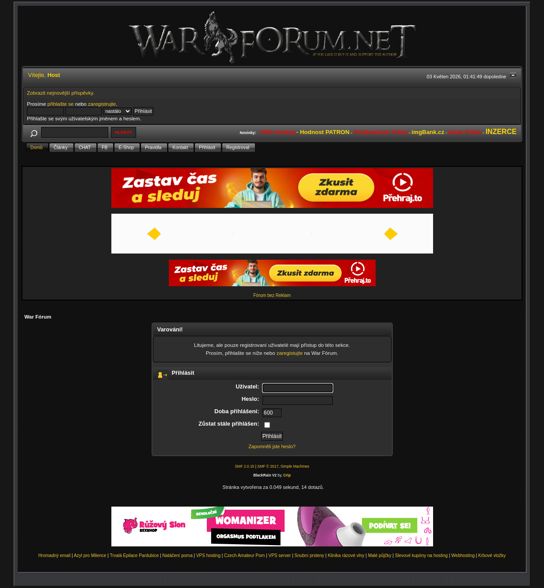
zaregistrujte (102, 104)
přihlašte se (60, 104)
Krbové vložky (492, 555)
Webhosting (463, 555)
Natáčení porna (177, 555)
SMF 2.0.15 (244, 466)
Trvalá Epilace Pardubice (134, 555)
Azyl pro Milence (90, 555)
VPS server (280, 555)
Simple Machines (295, 466)
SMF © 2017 (267, 466)
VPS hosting (208, 555)
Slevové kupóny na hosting (421, 555)
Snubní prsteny (309, 555)
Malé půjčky (380, 555)
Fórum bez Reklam (271, 295)
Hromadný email (54, 555)
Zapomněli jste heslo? (272, 446)
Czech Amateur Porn (244, 555)
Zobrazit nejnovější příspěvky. (61, 93)
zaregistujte (290, 353)
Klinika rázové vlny (346, 555)
